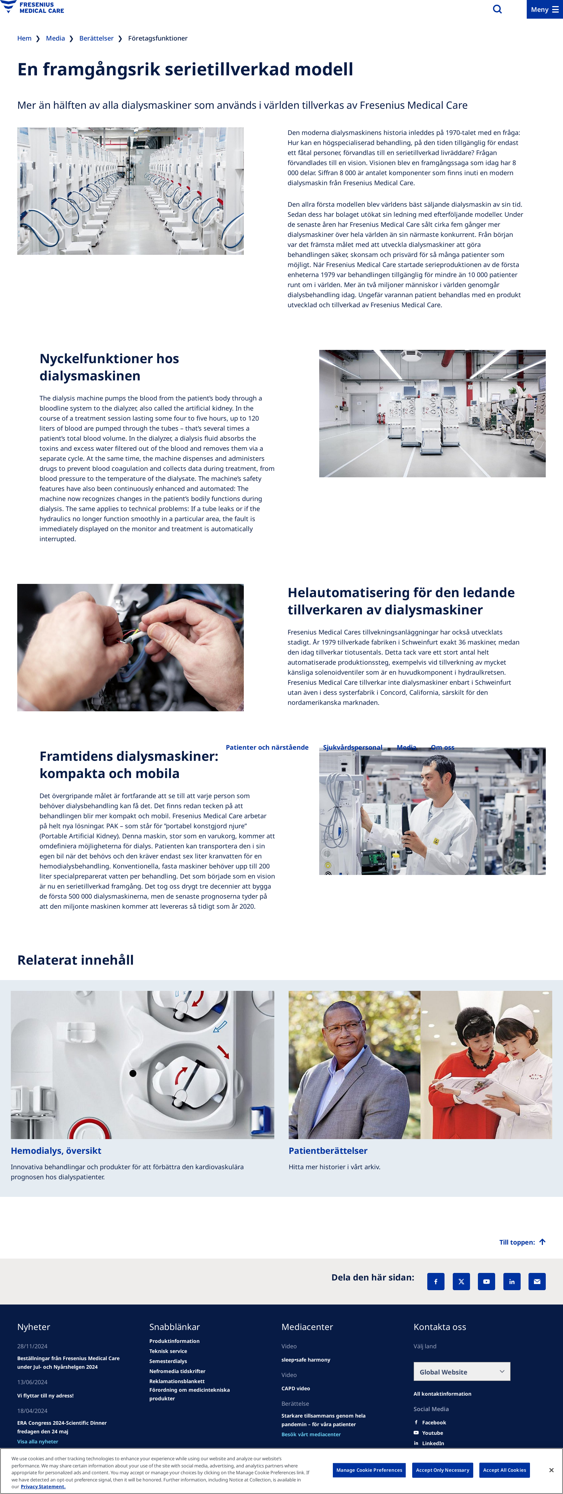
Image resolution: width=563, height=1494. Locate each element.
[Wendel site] (70, 1362)
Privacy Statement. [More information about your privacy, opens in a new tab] (43, 1486)
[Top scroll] (522, 1242)
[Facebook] (436, 1281)
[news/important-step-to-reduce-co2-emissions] (45, 1395)
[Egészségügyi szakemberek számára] (353, 747)
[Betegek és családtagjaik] (267, 747)
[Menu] (545, 9)
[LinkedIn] (512, 1281)
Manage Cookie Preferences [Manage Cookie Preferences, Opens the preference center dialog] (369, 1470)
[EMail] (537, 1281)
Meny (540, 9)
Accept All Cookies (504, 1470)
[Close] (551, 1470)
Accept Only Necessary (442, 1470)
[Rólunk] (407, 747)
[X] (461, 1281)
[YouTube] (486, 1281)
